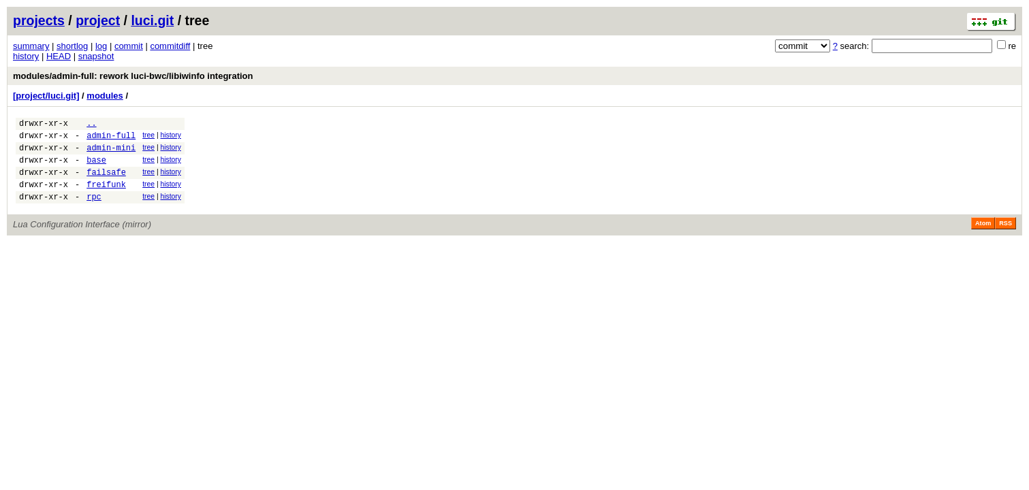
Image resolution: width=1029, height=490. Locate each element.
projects (39, 20)
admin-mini (111, 153)
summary (31, 46)
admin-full (111, 139)
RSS (1005, 237)
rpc (93, 210)
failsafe (106, 182)
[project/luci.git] (46, 96)
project (98, 20)
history (26, 56)
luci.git (152, 20)
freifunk (106, 196)
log (101, 46)
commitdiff (170, 46)
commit (128, 46)
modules (104, 96)
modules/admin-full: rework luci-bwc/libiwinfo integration (133, 76)
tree (148, 137)
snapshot (96, 56)
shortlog (72, 46)
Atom (983, 237)
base (96, 168)
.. (91, 125)
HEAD (58, 56)
